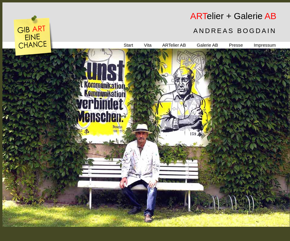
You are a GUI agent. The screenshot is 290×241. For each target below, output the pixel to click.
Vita (148, 45)
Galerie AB (207, 45)
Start (128, 45)
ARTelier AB (174, 45)
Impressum (265, 45)
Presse (236, 45)
